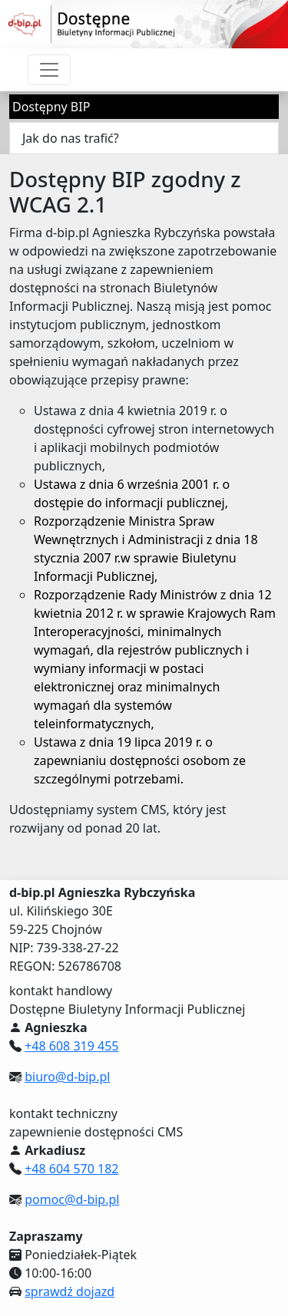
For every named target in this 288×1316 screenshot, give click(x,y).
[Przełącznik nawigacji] (49, 69)
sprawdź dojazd (69, 1291)
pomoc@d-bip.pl (72, 1199)
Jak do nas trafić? (70, 138)
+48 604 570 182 (71, 1168)
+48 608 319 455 (71, 1045)
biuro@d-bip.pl (67, 1076)
